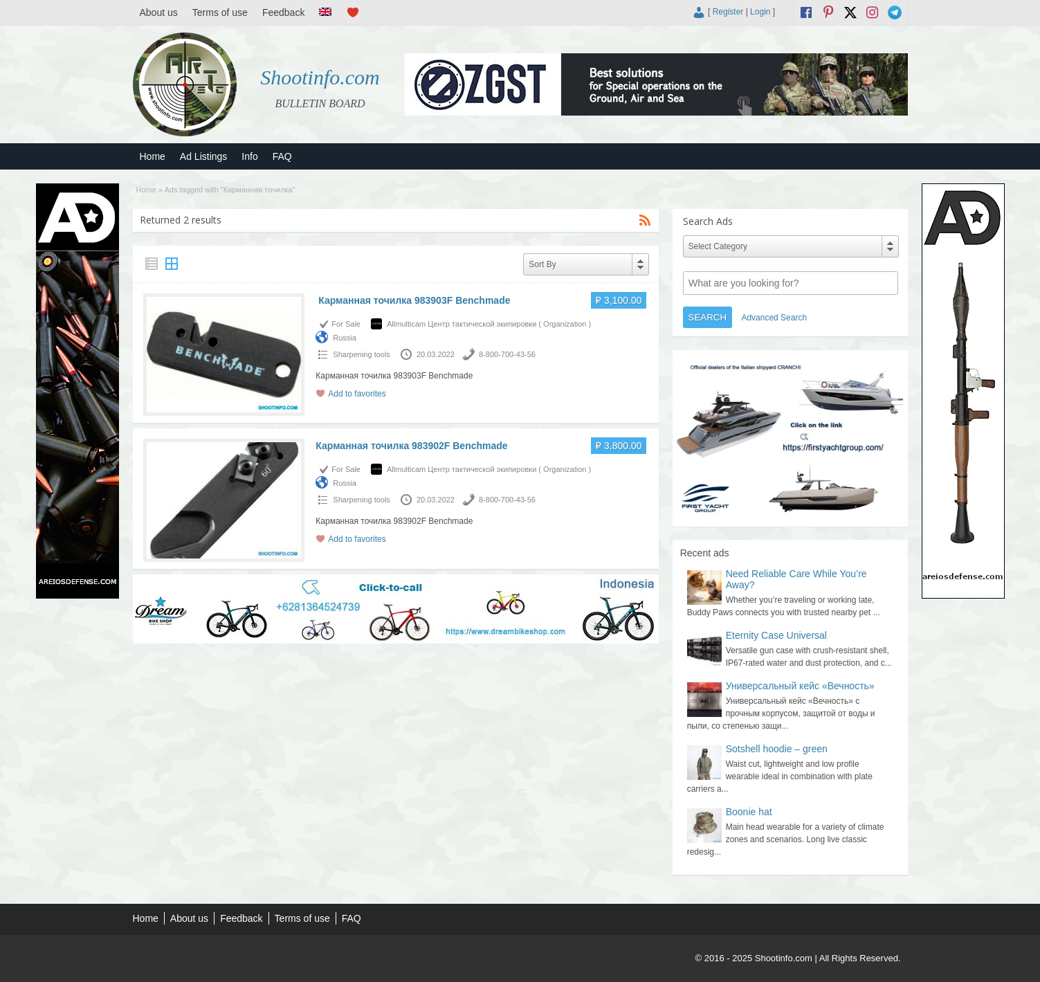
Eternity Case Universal (776, 635)
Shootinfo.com (320, 77)
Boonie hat (749, 811)
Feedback (283, 12)
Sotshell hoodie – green (777, 748)
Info (249, 156)
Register (728, 12)
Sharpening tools (361, 354)
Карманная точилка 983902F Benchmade (411, 445)
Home (152, 156)
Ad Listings (203, 156)
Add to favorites (356, 394)
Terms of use (220, 12)
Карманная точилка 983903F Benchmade (413, 300)
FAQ (282, 156)
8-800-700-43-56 (507, 354)
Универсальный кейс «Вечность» (800, 685)
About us (159, 12)
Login (760, 12)
